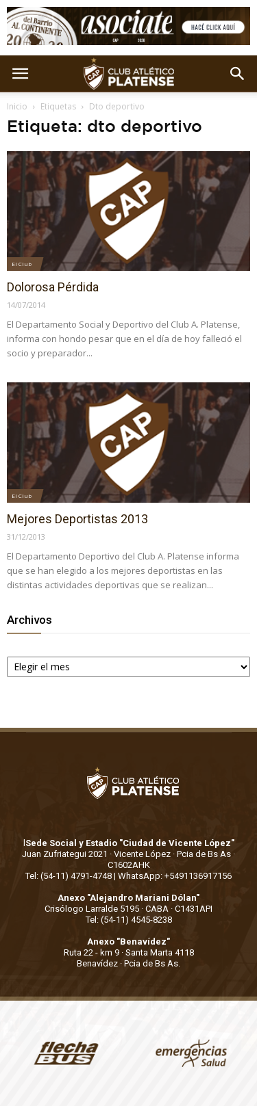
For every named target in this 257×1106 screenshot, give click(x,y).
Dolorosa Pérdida (53, 287)
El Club (22, 263)
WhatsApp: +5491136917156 (175, 876)
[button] (238, 73)
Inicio (17, 106)
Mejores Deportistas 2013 (77, 519)
